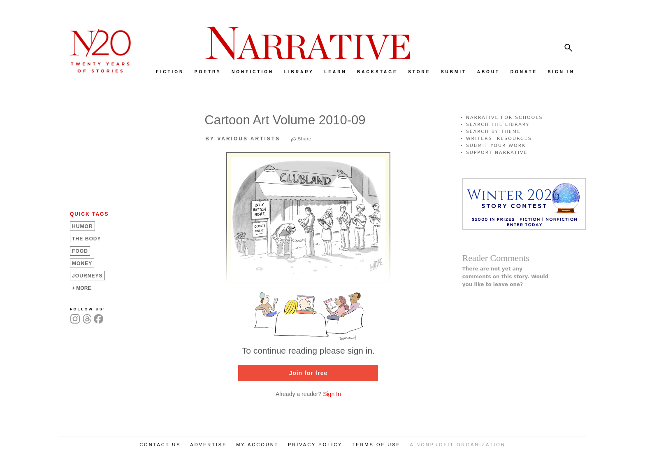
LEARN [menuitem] (335, 72)
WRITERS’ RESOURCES (499, 138)
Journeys (87, 276)
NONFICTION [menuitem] (253, 72)
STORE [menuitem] (419, 72)
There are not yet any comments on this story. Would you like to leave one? (505, 276)
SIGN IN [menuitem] (561, 72)
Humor (82, 226)
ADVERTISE (208, 444)
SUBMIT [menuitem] (453, 72)
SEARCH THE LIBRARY (498, 124)
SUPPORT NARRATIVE (497, 152)
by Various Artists (242, 139)
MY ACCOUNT (257, 444)
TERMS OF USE (376, 444)
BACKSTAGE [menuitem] (377, 72)
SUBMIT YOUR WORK (496, 145)
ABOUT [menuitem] (488, 72)
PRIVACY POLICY (315, 444)
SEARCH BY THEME (493, 131)
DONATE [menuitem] (523, 72)
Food (80, 251)
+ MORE (81, 288)
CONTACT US (160, 444)
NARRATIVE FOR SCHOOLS (504, 117)
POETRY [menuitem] (208, 72)
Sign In (332, 394)
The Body (86, 239)
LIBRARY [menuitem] (299, 72)
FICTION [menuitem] (170, 72)
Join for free (308, 373)
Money (82, 263)
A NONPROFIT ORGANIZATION (458, 444)
